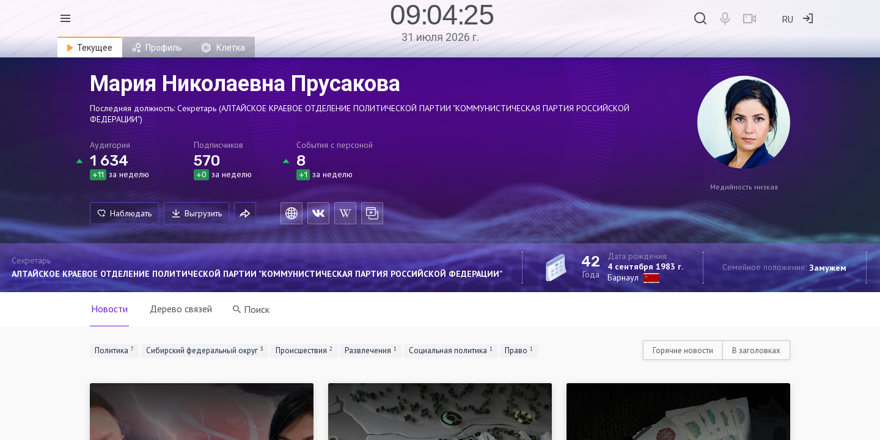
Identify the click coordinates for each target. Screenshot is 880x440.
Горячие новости (683, 350)
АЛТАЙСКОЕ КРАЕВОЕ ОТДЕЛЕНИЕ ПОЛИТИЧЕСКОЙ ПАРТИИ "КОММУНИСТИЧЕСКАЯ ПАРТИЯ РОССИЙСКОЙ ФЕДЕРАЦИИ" (257, 273)
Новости (109, 308)
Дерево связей (181, 308)
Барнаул (623, 277)
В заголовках (756, 350)
